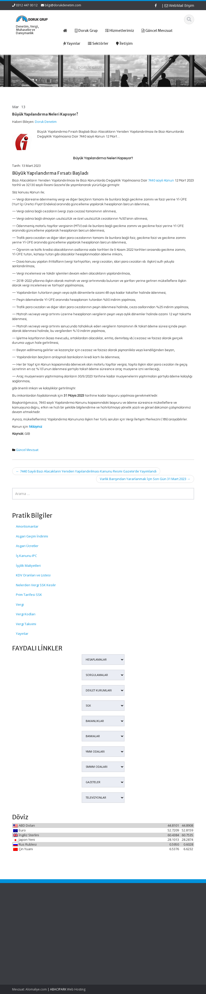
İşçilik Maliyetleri (28, 565)
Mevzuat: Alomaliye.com (29, 989)
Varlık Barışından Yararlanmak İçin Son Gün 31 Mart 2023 (145, 479)
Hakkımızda (74, 915)
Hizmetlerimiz (75, 920)
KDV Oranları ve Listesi (33, 575)
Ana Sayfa (73, 911)
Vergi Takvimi (26, 624)
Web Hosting (76, 989)
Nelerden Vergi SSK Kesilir (36, 585)
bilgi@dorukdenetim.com (63, 5)
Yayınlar (22, 633)
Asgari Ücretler (27, 546)
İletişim (70, 930)
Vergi (20, 604)
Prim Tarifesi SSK (29, 594)
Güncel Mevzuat (27, 450)
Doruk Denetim (46, 122)
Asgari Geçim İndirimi (32, 536)
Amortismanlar (27, 526)
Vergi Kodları (25, 614)
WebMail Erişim (179, 5)
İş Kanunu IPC (26, 555)
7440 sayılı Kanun (161, 180)
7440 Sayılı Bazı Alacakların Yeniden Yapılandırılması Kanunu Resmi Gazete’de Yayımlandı (86, 471)
